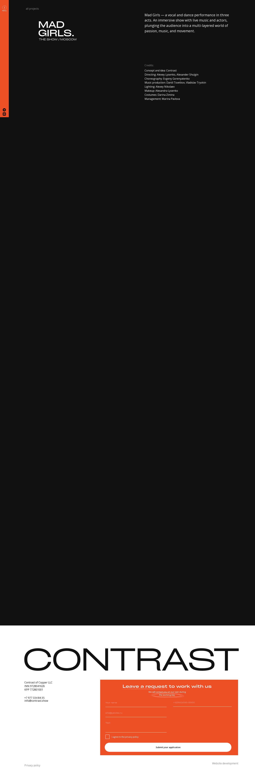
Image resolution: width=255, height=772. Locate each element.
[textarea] (136, 726)
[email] (136, 713)
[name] (136, 702)
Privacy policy (32, 765)
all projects (32, 8)
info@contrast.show (36, 700)
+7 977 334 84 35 (34, 698)
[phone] (202, 702)
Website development (225, 763)
